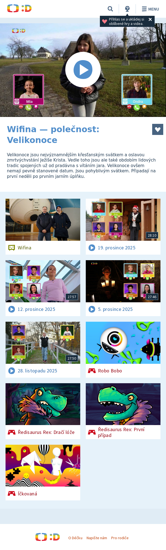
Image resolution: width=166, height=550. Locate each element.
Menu (149, 9)
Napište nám (97, 537)
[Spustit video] (83, 70)
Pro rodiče (120, 537)
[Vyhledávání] (110, 9)
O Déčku (75, 537)
